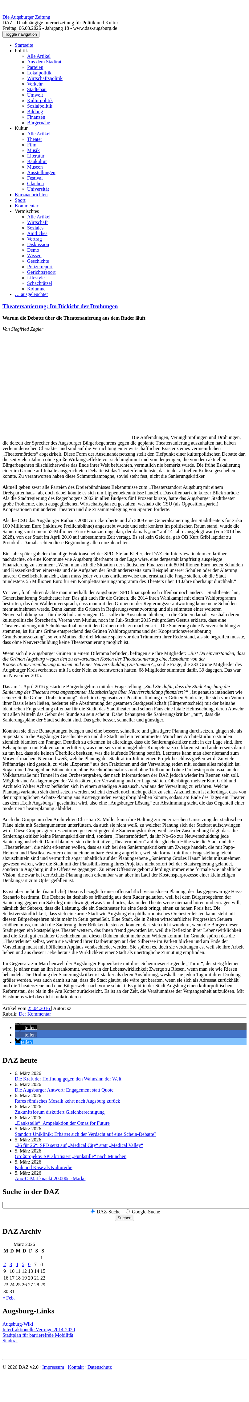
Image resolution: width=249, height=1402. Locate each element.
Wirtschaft (37, 222)
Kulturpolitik (40, 100)
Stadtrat (10, 1340)
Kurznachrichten (31, 194)
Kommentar (26, 205)
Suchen (124, 1218)
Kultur (21, 128)
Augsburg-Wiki (17, 1324)
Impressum (53, 1367)
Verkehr (35, 83)
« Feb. (8, 1297)
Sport (20, 200)
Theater (34, 139)
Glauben (35, 183)
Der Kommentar (35, 1014)
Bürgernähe (38, 122)
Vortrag (34, 239)
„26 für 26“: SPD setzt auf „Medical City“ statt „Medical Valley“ (79, 1145)
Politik (21, 50)
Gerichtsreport (41, 272)
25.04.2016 (39, 1008)
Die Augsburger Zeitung (26, 17)
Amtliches (37, 233)
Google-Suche (146, 1211)
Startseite (24, 45)
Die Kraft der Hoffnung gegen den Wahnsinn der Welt (68, 1078)
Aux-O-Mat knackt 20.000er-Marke (50, 1178)
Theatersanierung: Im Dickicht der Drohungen (60, 306)
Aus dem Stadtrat (44, 61)
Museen (35, 167)
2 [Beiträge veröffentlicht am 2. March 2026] (4, 1264)
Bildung (35, 111)
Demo (33, 250)
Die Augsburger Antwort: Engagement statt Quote (64, 1089)
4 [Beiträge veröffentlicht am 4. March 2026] (17, 1264)
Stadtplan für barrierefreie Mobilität (37, 1335)
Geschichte (38, 261)
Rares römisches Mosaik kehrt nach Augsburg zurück (67, 1101)
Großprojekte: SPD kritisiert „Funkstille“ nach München (70, 1156)
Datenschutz (100, 1367)
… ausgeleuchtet (31, 294)
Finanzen (36, 117)
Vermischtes (27, 211)
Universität (38, 189)
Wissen (34, 255)
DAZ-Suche (108, 1211)
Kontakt (76, 1367)
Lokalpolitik (39, 72)
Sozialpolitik (39, 106)
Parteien (35, 67)
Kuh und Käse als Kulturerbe (43, 1167)
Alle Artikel (39, 56)
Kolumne (36, 288)
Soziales (35, 227)
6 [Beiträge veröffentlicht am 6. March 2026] (29, 1264)
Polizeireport (40, 266)
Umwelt (35, 95)
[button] (26, 1027)
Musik (33, 150)
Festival (35, 178)
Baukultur (37, 161)
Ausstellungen (41, 172)
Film (31, 144)
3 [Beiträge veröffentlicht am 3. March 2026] (11, 1264)
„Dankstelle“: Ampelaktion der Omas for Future (62, 1123)
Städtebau (37, 89)
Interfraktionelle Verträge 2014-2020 (38, 1329)
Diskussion (38, 244)
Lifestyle (36, 277)
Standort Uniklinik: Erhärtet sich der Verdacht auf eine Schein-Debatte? (85, 1134)
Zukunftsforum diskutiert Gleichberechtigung (59, 1112)
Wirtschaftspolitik (45, 78)
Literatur (35, 155)
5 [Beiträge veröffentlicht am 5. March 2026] (23, 1264)
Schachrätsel (39, 283)
